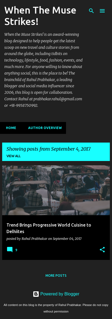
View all (13, 156)
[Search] (91, 10)
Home (9, 128)
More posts (56, 275)
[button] (102, 249)
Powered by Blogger (56, 294)
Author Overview (43, 128)
